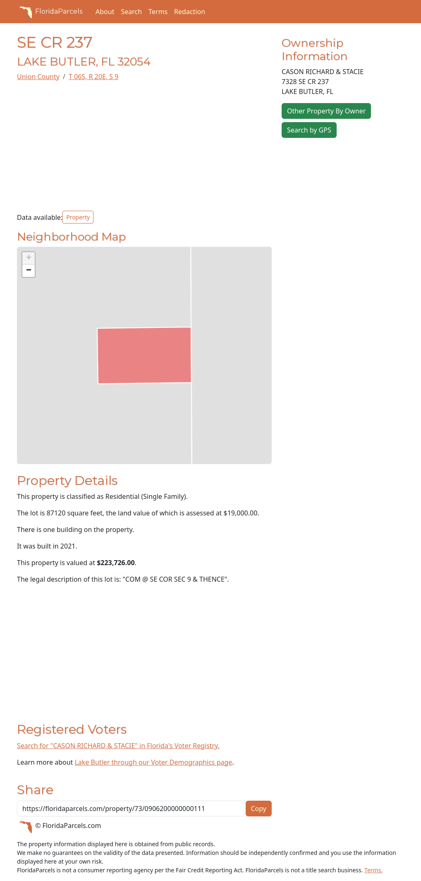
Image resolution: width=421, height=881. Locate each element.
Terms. (373, 870)
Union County (38, 76)
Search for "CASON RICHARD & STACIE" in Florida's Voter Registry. (118, 745)
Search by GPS (309, 130)
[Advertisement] (144, 146)
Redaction (189, 11)
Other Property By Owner (326, 111)
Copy (258, 808)
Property (78, 217)
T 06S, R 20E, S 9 (93, 76)
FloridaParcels (49, 11)
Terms (157, 11)
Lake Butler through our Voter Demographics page (153, 762)
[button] (28, 258)
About (105, 11)
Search (131, 11)
